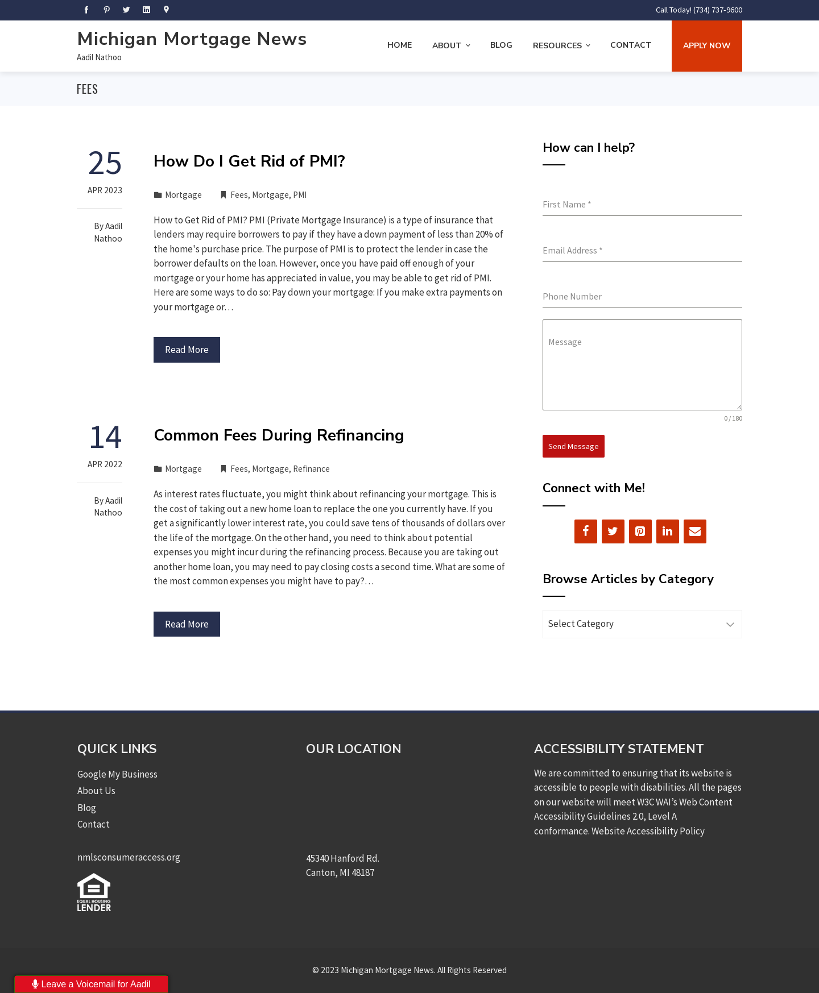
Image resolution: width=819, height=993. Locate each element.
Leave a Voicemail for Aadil (91, 984)
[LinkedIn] (667, 531)
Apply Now (707, 45)
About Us (96, 790)
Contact (631, 45)
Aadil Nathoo (99, 57)
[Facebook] (585, 531)
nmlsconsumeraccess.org (128, 857)
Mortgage (183, 194)
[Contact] (695, 531)
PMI (300, 194)
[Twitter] (613, 531)
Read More (187, 349)
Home (399, 45)
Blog (501, 45)
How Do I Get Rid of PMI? (249, 161)
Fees (239, 194)
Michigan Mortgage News (192, 39)
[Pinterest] (640, 531)
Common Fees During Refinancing (279, 435)
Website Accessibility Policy (648, 831)
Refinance (311, 468)
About (452, 45)
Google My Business (117, 774)
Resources (562, 45)
